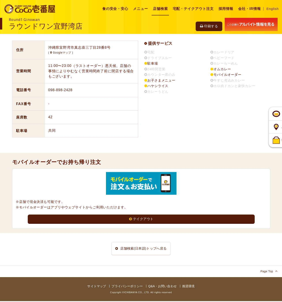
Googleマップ (61, 52)
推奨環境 (188, 287)
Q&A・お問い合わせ (162, 287)
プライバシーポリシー (127, 287)
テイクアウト (141, 219)
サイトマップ (96, 287)
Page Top (269, 272)
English (273, 9)
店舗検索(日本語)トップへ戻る (141, 249)
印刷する (209, 26)
